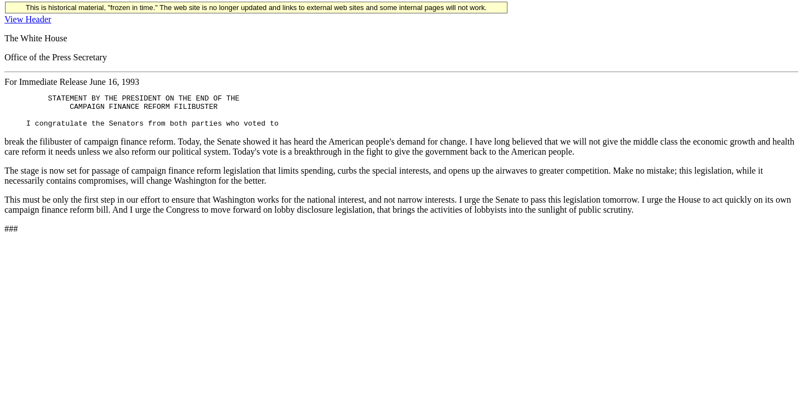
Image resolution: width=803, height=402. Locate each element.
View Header (27, 19)
